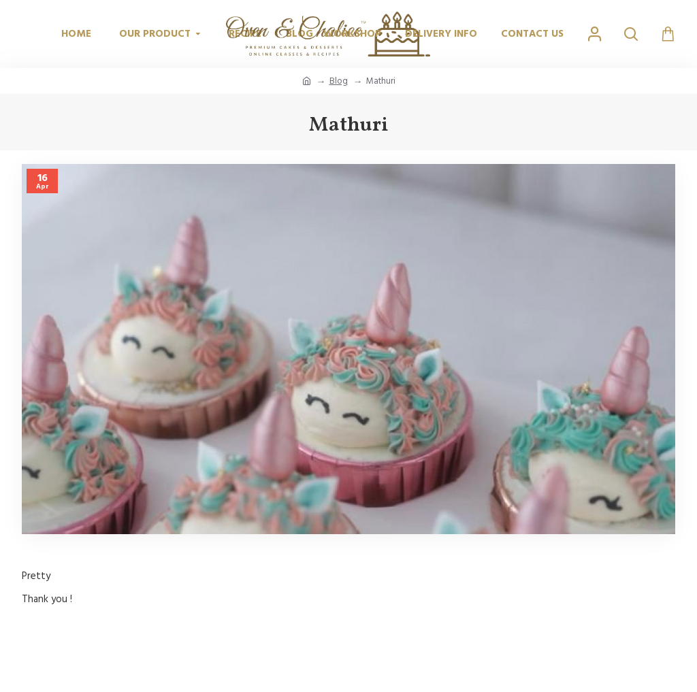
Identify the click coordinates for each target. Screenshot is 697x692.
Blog (338, 81)
